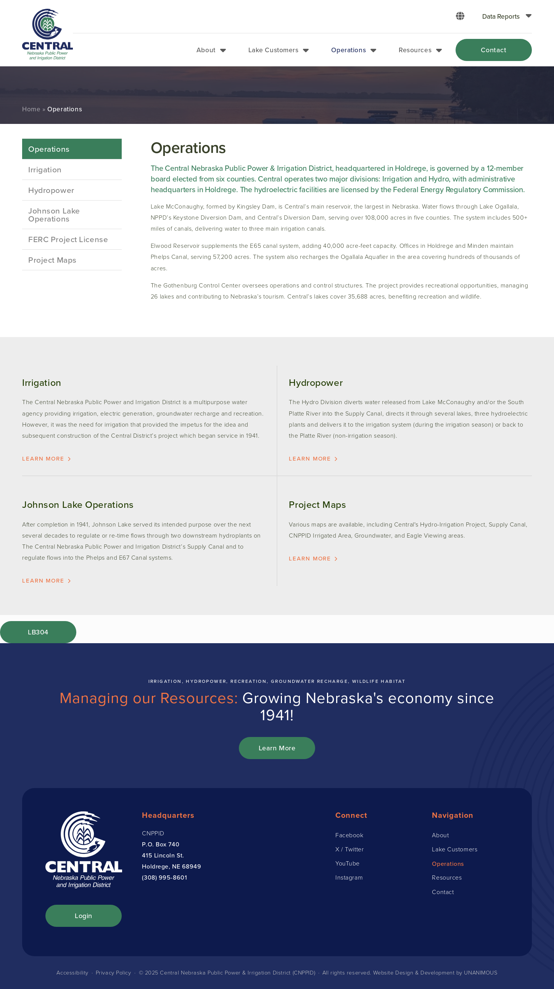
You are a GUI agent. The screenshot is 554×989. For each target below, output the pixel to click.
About (206, 50)
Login (83, 915)
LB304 (38, 632)
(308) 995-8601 (164, 877)
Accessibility (72, 972)
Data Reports (501, 16)
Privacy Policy (113, 972)
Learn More (277, 748)
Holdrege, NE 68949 (171, 866)
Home (31, 109)
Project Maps (52, 259)
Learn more (43, 458)
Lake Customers (273, 50)
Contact (493, 50)
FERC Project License (68, 239)
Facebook (349, 835)
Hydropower (51, 190)
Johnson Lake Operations (54, 214)
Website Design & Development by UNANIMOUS (435, 972)
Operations (348, 50)
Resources (415, 50)
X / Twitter (349, 849)
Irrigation (45, 169)
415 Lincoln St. (163, 855)
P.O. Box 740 (160, 844)
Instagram (349, 877)
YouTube (347, 863)
